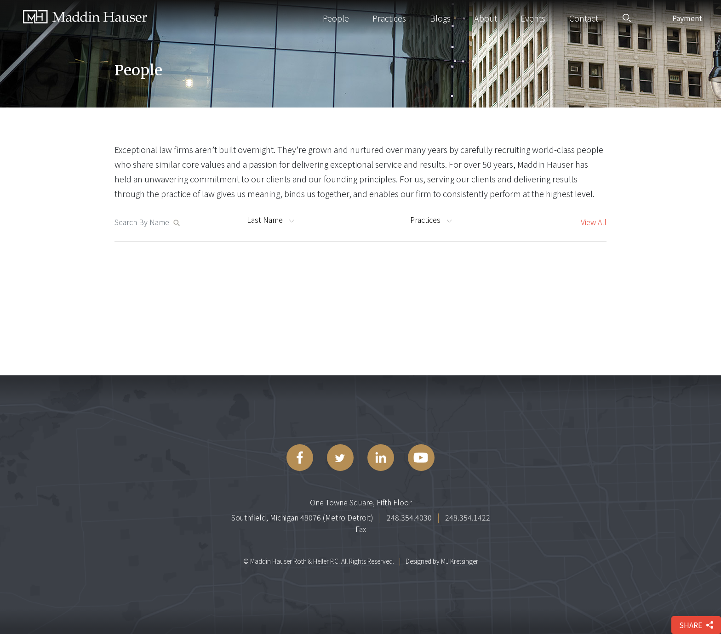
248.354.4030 (409, 517)
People (336, 17)
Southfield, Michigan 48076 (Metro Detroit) (302, 517)
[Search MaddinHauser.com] (143, 222)
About (485, 17)
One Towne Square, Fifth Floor (361, 502)
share (696, 624)
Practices (389, 17)
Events (533, 17)
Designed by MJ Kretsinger (442, 561)
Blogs (440, 17)
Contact (583, 17)
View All (594, 221)
